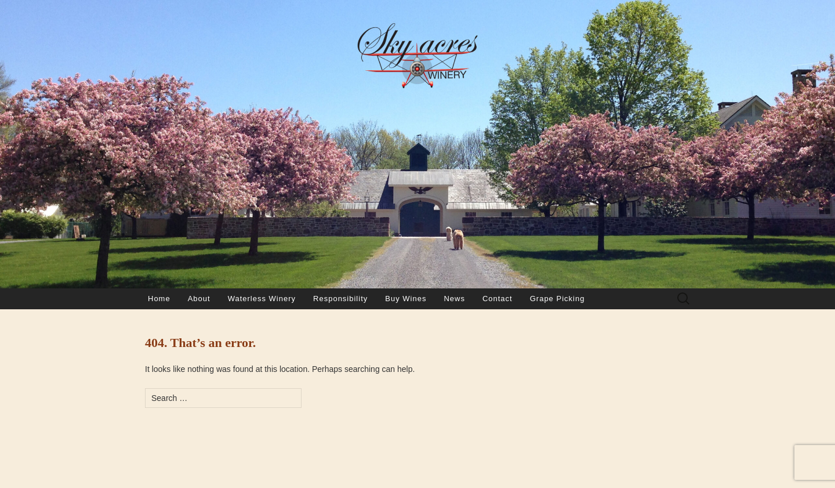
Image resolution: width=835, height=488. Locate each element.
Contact (497, 298)
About (199, 298)
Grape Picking (557, 298)
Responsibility (340, 298)
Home (159, 298)
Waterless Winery (262, 298)
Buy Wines (405, 298)
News (454, 298)
